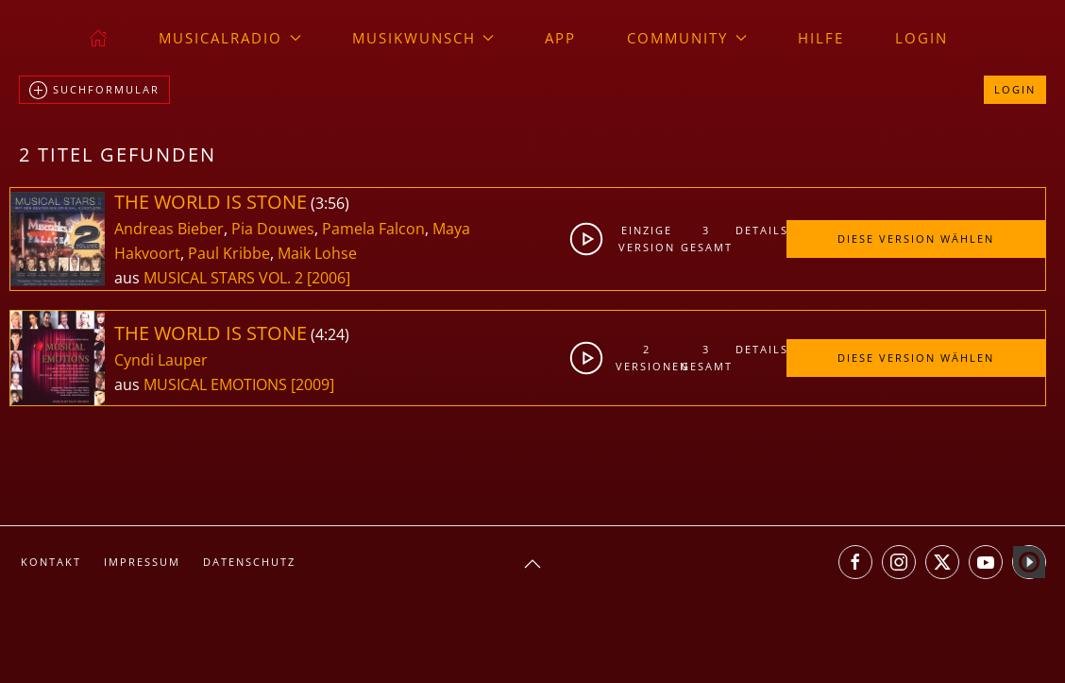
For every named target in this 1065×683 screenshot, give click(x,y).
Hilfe (821, 37)
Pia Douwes (272, 228)
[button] (532, 564)
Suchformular (94, 90)
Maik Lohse (317, 253)
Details (760, 230)
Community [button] (687, 37)
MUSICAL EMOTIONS (217, 384)
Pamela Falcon (373, 228)
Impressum (142, 562)
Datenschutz (249, 562)
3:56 (330, 203)
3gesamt (707, 238)
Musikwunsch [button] (423, 37)
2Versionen (647, 357)
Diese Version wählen (915, 238)
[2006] (328, 277)
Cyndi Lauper (161, 360)
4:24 (330, 334)
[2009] (312, 384)
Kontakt (51, 562)
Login (921, 37)
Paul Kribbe (229, 253)
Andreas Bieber (169, 228)
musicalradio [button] (230, 37)
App (560, 37)
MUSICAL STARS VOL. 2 (225, 277)
